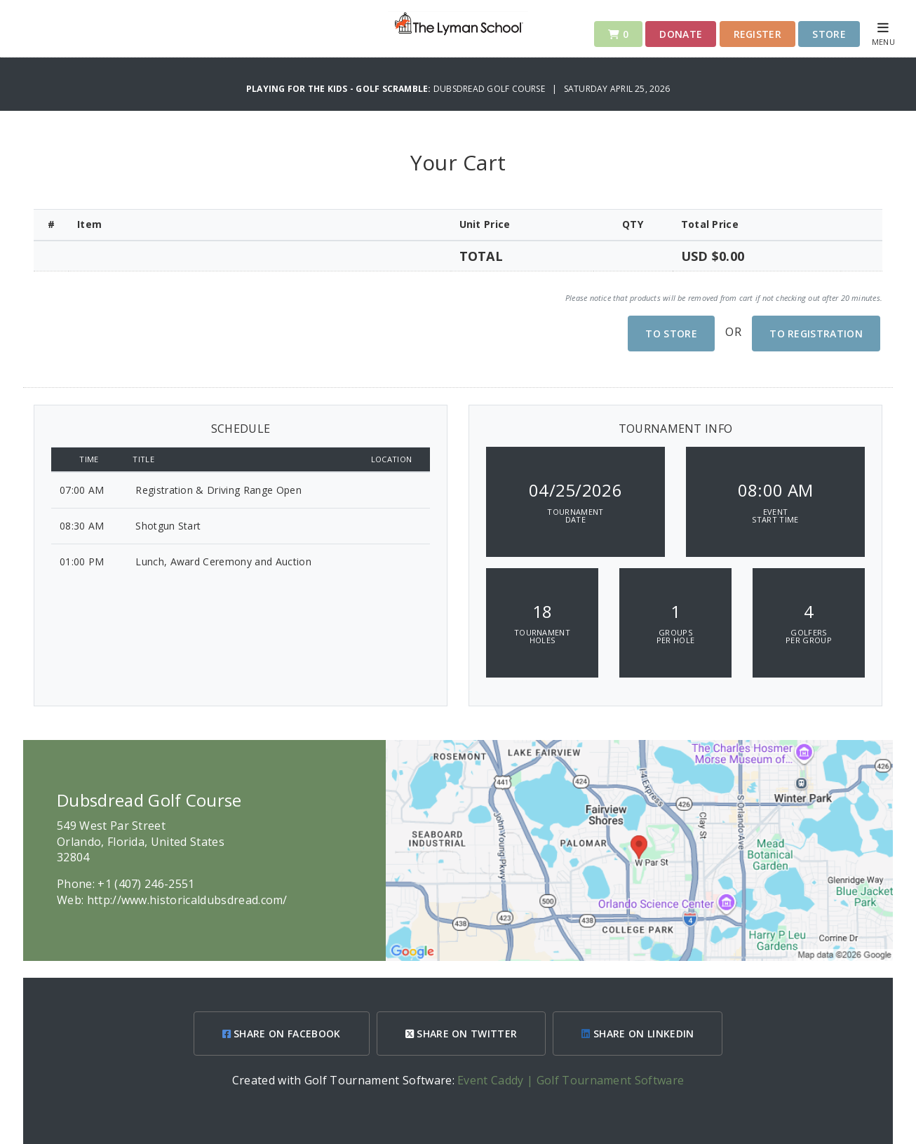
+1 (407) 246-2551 (145, 883)
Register (758, 34)
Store (829, 34)
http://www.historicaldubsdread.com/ (187, 900)
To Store (671, 333)
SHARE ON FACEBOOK (281, 1033)
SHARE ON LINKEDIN (637, 1033)
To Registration (816, 333)
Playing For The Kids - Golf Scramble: (339, 89)
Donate (680, 34)
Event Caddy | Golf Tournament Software (570, 1080)
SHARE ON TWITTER (461, 1033)
